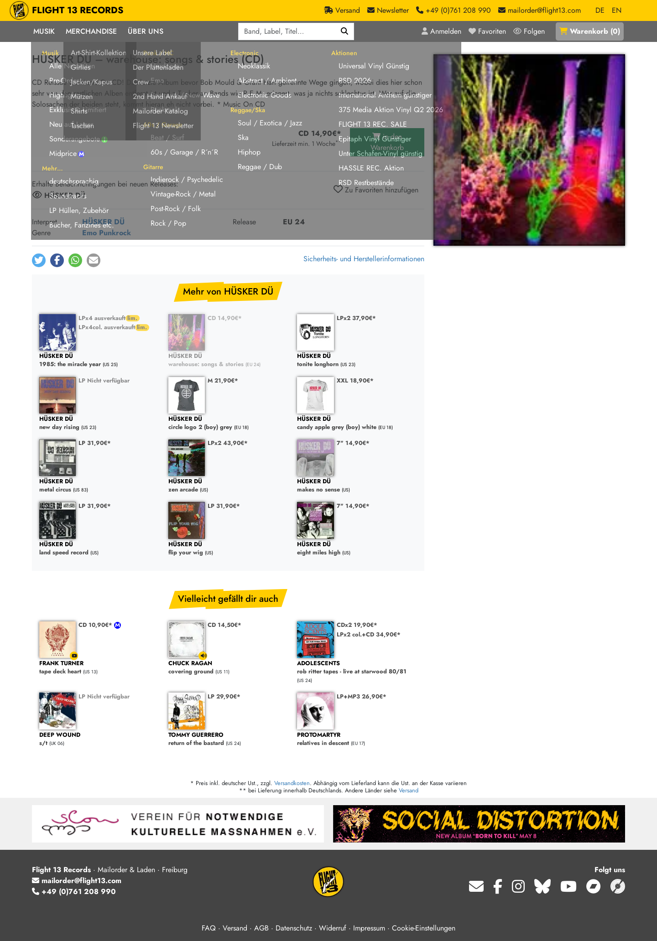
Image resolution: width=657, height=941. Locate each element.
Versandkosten (292, 783)
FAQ (209, 928)
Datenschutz (294, 928)
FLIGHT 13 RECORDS (78, 10)
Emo (89, 232)
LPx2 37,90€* (356, 318)
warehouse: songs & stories (228, 360)
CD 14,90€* (225, 318)
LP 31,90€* (94, 443)
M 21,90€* (223, 380)
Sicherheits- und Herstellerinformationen (363, 258)
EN (616, 10)
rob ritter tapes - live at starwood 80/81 (357, 668)
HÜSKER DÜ (103, 222)
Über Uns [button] (145, 31)
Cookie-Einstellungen (423, 928)
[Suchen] (344, 31)
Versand (408, 790)
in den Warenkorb (387, 142)
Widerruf (332, 928)
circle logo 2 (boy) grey (228, 423)
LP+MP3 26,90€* (361, 696)
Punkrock (115, 232)
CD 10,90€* (96, 624)
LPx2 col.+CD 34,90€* (369, 634)
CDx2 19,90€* (357, 624)
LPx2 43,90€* (228, 443)
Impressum (369, 928)
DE (600, 10)
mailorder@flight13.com (76, 880)
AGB (261, 928)
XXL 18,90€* (355, 380)
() (589, 31)
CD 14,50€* (224, 624)
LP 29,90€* (224, 696)
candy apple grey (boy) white (357, 423)
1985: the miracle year (99, 360)
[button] (39, 260)
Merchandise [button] (91, 31)
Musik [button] (44, 31)
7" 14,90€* (353, 443)
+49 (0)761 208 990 (74, 891)
